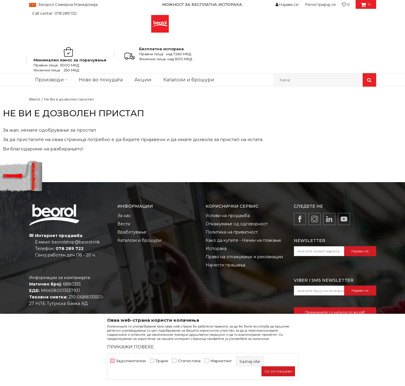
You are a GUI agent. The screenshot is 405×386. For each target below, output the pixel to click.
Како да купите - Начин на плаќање (243, 240)
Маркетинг (221, 361)
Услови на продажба (228, 215)
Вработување (131, 232)
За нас (124, 215)
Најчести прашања (225, 265)
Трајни (162, 361)
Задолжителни (131, 361)
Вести (123, 223)
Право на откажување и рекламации (244, 256)
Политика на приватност (232, 232)
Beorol (34, 99)
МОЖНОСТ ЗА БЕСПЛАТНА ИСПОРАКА (202, 4)
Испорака (216, 248)
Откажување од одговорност (237, 223)
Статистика (189, 361)
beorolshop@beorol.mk (76, 242)
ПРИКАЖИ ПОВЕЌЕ (130, 347)
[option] (203, 4)
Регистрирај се (320, 4)
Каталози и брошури (139, 240)
